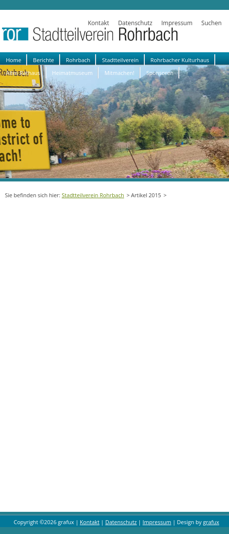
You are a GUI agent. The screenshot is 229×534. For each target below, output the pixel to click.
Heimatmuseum (72, 72)
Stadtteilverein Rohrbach (93, 195)
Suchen (211, 23)
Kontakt (98, 23)
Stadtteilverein (120, 60)
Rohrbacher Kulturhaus (180, 60)
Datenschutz (135, 23)
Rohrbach (78, 60)
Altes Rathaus (23, 72)
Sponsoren (159, 72)
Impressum (176, 23)
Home (13, 60)
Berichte (43, 60)
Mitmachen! (119, 72)
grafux (211, 522)
